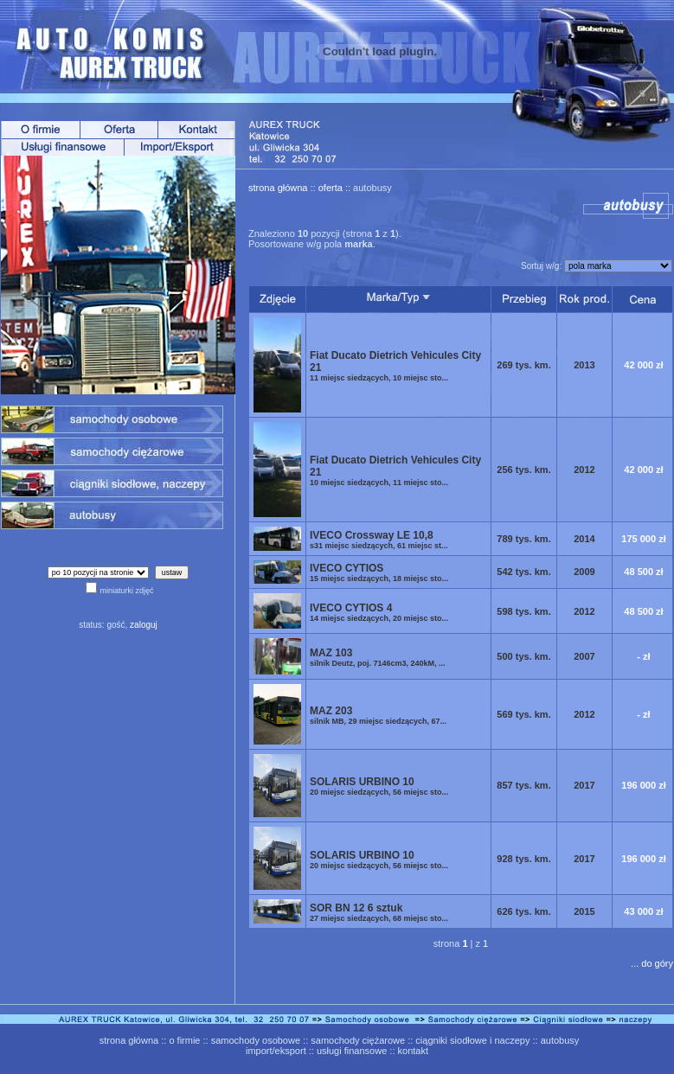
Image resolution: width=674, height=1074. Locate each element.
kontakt (413, 1050)
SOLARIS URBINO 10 (379, 786)
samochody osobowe (255, 1040)
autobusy (560, 1040)
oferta (330, 187)
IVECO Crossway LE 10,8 (379, 539)
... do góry (652, 963)
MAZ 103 (378, 657)
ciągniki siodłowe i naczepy (472, 1040)
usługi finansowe (352, 1050)
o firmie (184, 1040)
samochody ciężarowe (358, 1040)
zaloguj (143, 625)
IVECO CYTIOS (379, 572)
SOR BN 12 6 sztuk (379, 912)
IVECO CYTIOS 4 (379, 612)
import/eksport (276, 1050)
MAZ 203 (378, 715)
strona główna (278, 187)
